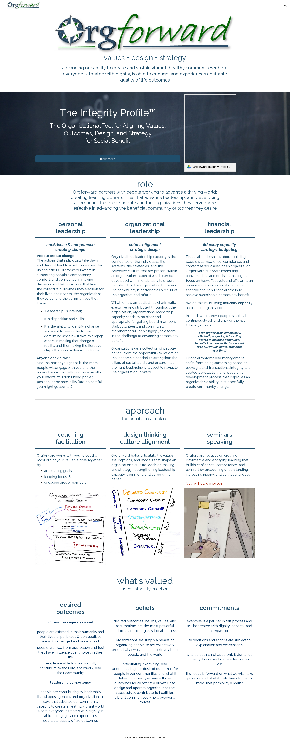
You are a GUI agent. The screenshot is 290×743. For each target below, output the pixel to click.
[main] (145, 57)
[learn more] (108, 159)
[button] (285, 5)
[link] (210, 133)
